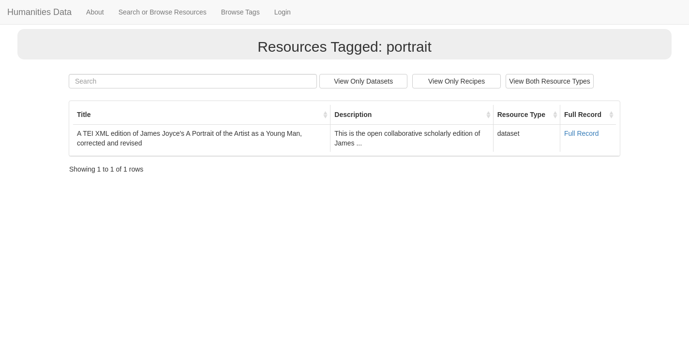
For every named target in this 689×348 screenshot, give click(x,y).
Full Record (581, 133)
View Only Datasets (363, 81)
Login (282, 12)
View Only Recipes (456, 81)
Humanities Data (39, 12)
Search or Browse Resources (163, 12)
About (95, 12)
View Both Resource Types (549, 81)
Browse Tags (240, 12)
